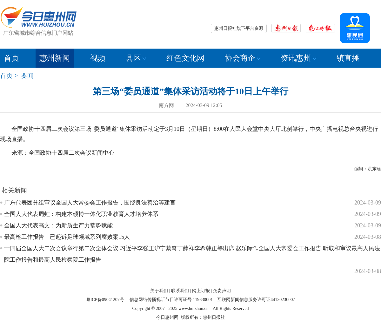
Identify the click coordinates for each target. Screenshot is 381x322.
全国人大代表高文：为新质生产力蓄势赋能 (58, 225)
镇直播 (348, 58)
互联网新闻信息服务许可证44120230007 (256, 299)
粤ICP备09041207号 (105, 299)
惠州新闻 (54, 58)
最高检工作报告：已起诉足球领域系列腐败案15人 (67, 237)
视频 (97, 58)
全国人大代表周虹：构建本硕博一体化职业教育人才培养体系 (81, 214)
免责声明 (222, 290)
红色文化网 (185, 58)
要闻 (27, 75)
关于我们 (159, 290)
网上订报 (201, 290)
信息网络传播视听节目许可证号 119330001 (171, 299)
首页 (11, 58)
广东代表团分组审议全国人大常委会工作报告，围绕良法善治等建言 (90, 202)
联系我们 (180, 290)
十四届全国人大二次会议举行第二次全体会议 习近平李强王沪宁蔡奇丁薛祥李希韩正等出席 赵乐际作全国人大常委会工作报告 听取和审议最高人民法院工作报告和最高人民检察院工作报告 (192, 254)
